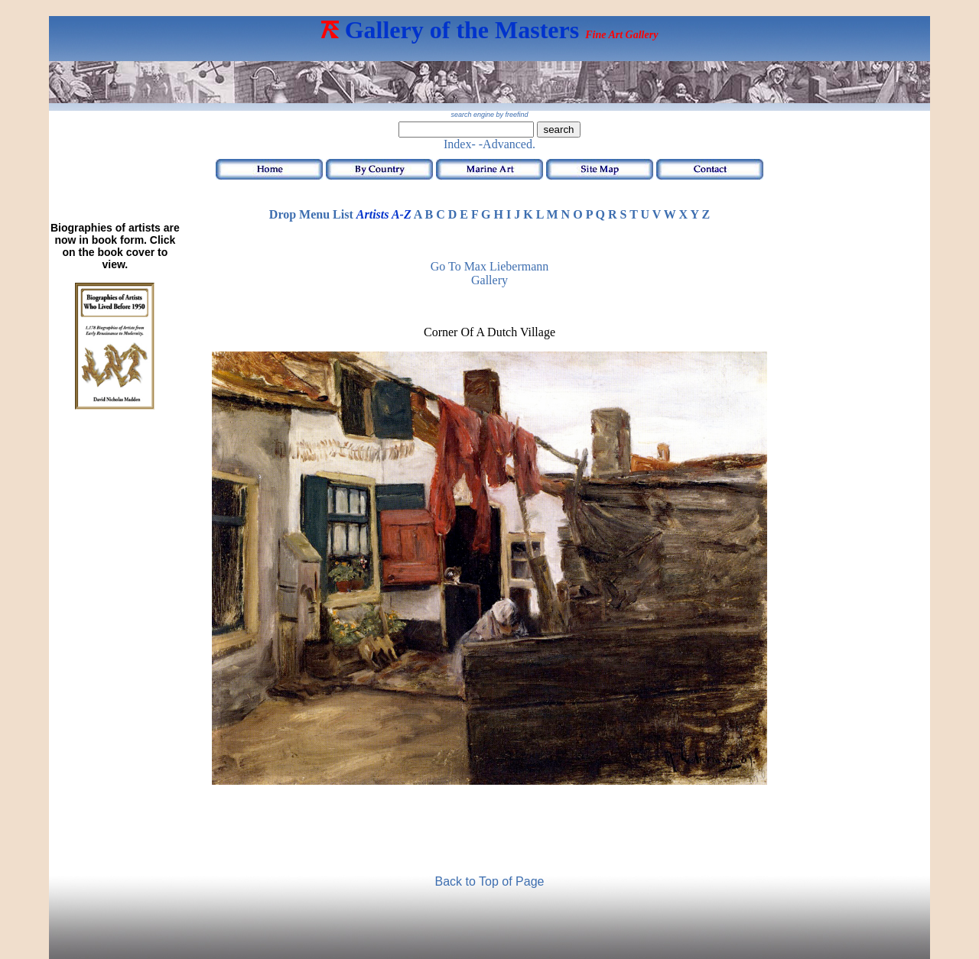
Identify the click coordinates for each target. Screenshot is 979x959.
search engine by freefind (489, 114)
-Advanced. (507, 144)
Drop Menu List (311, 214)
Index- (460, 144)
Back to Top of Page (490, 881)
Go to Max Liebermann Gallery (490, 273)
